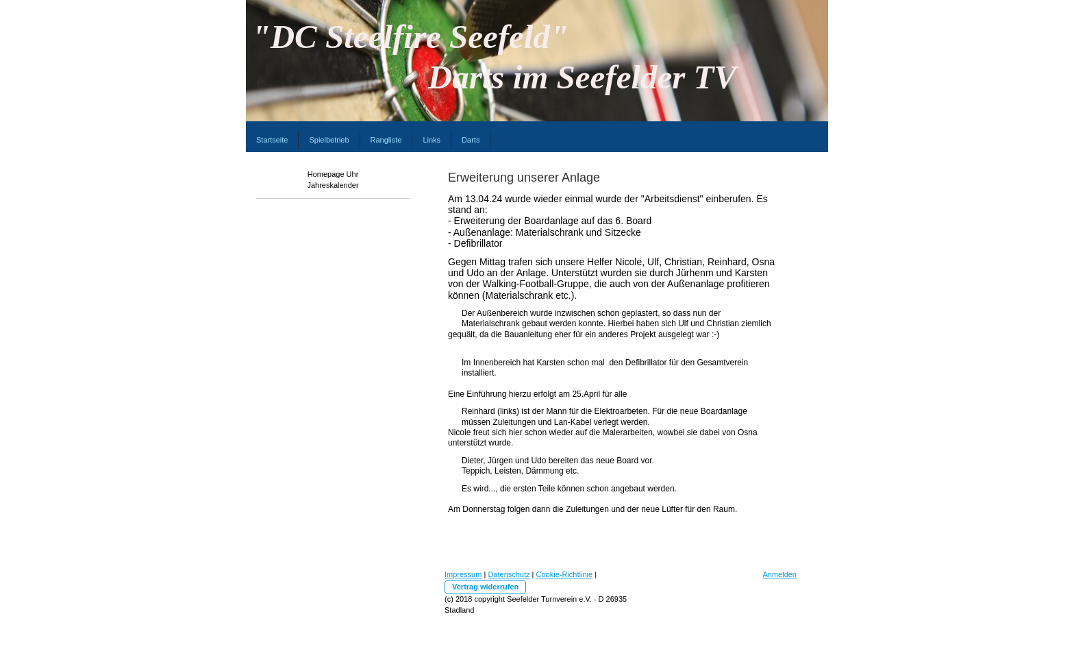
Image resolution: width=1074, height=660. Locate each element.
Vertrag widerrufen (485, 587)
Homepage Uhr (333, 174)
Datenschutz (508, 574)
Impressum (463, 574)
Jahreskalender (332, 185)
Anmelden (779, 574)
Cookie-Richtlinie (564, 574)
